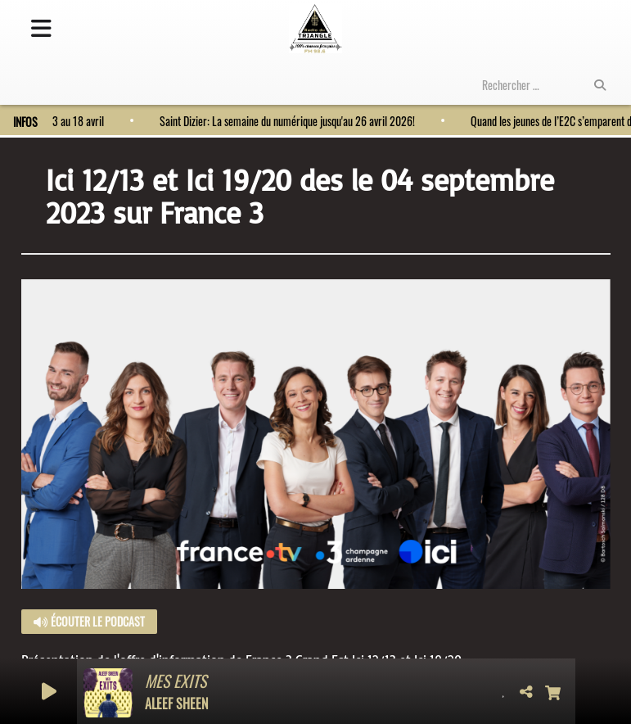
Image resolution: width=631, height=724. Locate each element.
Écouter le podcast (89, 621)
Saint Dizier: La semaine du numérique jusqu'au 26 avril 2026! (280, 120)
